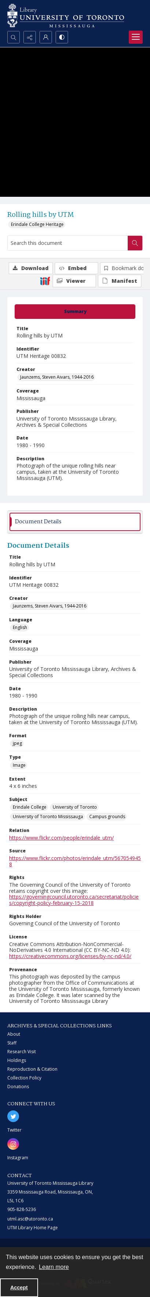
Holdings (16, 1060)
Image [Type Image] (19, 765)
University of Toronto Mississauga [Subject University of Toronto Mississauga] (48, 816)
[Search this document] (68, 243)
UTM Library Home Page (32, 1227)
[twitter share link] (13, 1116)
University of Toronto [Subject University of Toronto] (75, 807)
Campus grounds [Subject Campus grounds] (107, 816)
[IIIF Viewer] (74, 281)
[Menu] (136, 37)
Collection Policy (24, 1078)
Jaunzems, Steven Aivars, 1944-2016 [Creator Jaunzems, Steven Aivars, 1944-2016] (57, 377)
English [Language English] (20, 627)
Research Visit (21, 1051)
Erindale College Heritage (37, 224)
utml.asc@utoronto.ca (30, 1219)
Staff (11, 1043)
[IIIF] (45, 280)
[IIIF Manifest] (120, 281)
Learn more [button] (54, 1267)
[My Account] (46, 37)
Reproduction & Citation (32, 1069)
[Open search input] (13, 37)
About (13, 1034)
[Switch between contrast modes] (62, 37)
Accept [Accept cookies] (19, 1287)
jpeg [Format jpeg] (17, 743)
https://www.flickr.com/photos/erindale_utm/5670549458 (75, 861)
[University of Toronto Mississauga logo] (65, 15)
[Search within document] (135, 243)
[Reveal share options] (29, 37)
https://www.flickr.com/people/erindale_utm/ (61, 837)
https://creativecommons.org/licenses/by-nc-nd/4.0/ (70, 956)
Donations (18, 1086)
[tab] (75, 312)
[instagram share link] (13, 1144)
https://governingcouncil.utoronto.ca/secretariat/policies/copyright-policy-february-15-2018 (74, 899)
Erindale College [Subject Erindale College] (29, 807)
